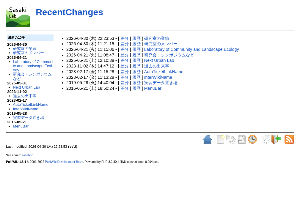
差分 (124, 38)
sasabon (27, 155)
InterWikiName (158, 77)
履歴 (136, 38)
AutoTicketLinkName (163, 71)
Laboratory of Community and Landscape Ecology (191, 49)
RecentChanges (69, 12)
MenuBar (152, 88)
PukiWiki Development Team (64, 161)
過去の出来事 (156, 66)
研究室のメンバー (161, 43)
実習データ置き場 (161, 82)
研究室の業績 (156, 38)
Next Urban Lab (159, 60)
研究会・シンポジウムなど (169, 55)
